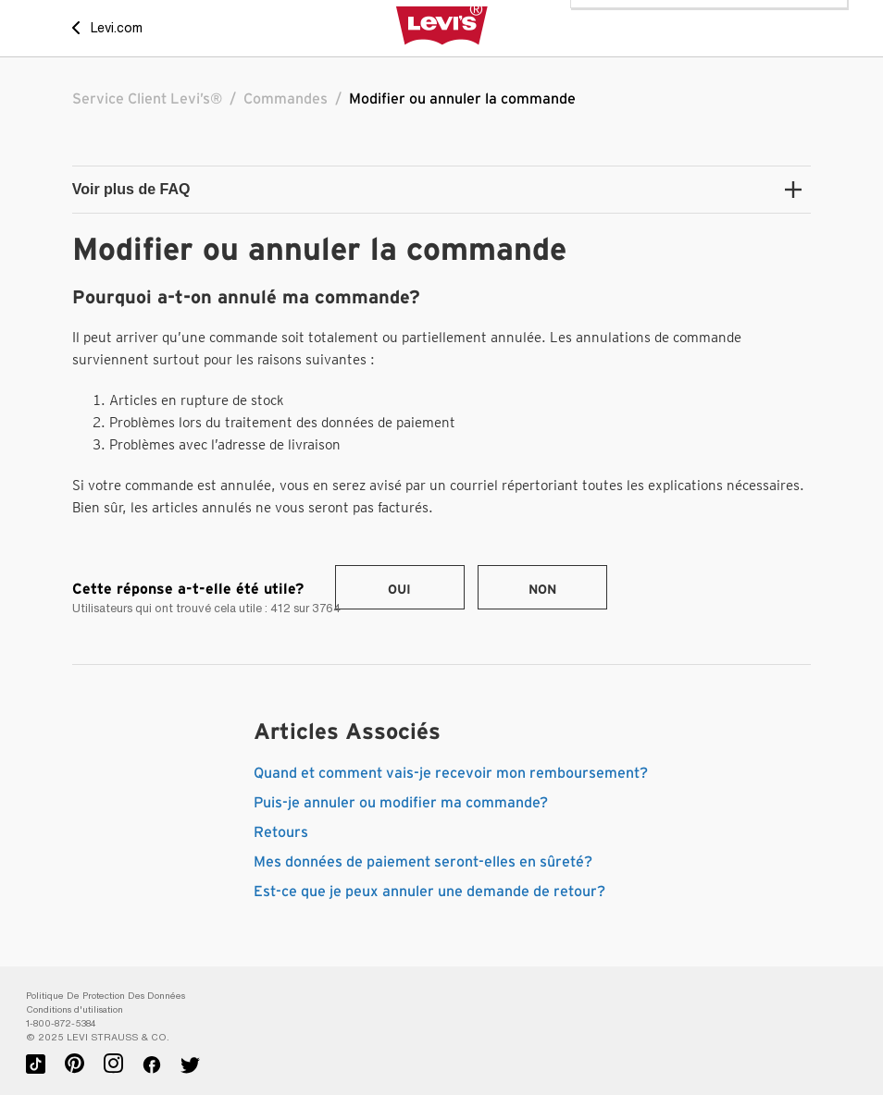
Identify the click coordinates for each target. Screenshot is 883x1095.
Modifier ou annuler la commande (462, 99)
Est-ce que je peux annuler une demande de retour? (429, 891)
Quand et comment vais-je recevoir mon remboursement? (451, 773)
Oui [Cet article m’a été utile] (399, 590)
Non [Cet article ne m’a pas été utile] (542, 590)
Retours (281, 832)
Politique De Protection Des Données (105, 996)
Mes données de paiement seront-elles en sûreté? (423, 862)
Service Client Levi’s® (147, 99)
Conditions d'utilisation (74, 1009)
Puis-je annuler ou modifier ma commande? (401, 802)
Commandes (285, 99)
